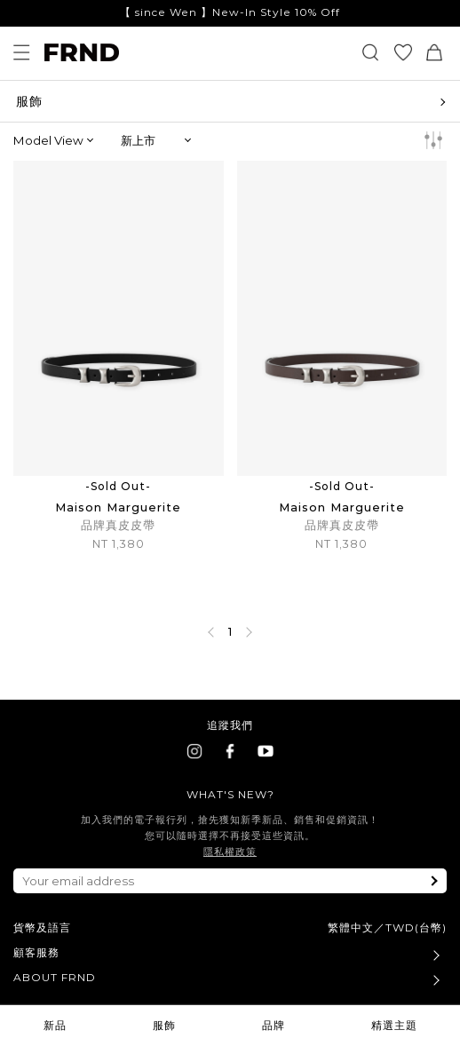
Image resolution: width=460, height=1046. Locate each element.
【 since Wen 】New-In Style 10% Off (230, 12)
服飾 (164, 1025)
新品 (55, 1025)
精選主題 (394, 1025)
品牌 (273, 1025)
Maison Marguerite (118, 507)
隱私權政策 (230, 851)
